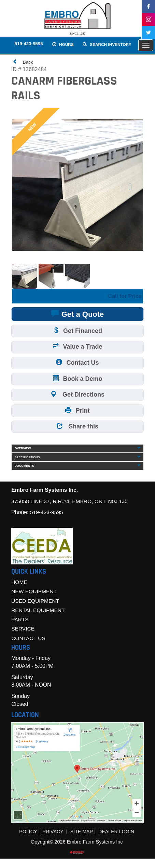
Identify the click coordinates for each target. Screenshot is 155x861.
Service (23, 631)
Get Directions (77, 394)
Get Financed (77, 330)
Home (19, 583)
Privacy (52, 833)
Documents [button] (77, 467)
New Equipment (34, 593)
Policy (27, 833)
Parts (20, 621)
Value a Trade (77, 346)
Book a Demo (77, 378)
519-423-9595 (28, 44)
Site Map (81, 833)
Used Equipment (35, 602)
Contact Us (77, 362)
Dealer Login (116, 833)
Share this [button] (77, 426)
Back (23, 61)
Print (77, 410)
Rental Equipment (38, 611)
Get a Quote (77, 314)
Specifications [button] (77, 458)
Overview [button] (77, 449)
